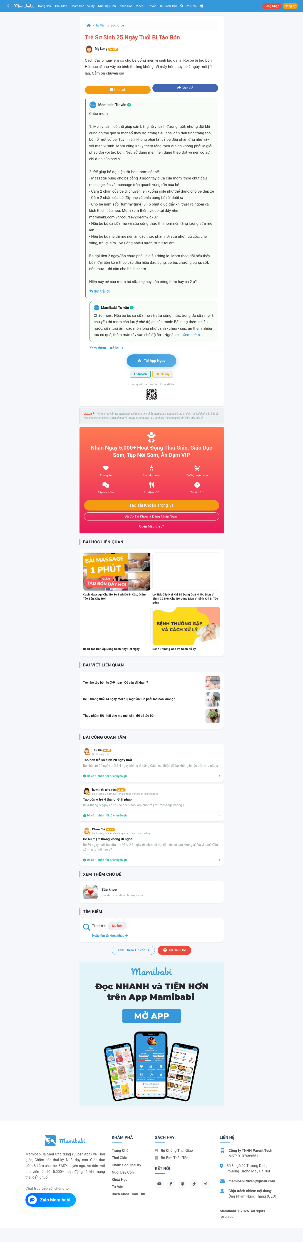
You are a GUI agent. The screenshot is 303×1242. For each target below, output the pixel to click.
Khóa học (125, 6)
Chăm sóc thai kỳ (82, 6)
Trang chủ (44, 6)
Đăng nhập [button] (271, 6)
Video (140, 6)
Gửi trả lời (99, 291)
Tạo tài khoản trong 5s (151, 505)
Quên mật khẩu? (151, 526)
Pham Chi (103, 829)
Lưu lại (117, 90)
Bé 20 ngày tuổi (100, 754)
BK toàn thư (168, 6)
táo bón (117, 925)
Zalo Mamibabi (49, 1199)
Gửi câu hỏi (174, 950)
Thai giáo (61, 6)
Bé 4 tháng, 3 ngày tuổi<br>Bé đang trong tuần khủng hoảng (125, 793)
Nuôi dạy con (107, 6)
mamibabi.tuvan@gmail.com (251, 1181)
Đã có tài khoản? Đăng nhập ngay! (152, 516)
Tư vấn (151, 6)
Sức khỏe (117, 25)
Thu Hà (102, 750)
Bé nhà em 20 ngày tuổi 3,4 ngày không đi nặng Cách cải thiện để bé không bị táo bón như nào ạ (150, 765)
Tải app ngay (151, 360)
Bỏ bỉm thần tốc (171, 1158)
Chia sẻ (185, 88)
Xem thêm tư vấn (133, 950)
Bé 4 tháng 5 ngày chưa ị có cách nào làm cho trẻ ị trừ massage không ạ (134, 805)
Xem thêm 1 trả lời (106, 348)
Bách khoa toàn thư (128, 1194)
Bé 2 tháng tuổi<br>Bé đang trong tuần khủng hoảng (121, 833)
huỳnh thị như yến (109, 789)
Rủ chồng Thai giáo (174, 1150)
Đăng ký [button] (290, 6)
